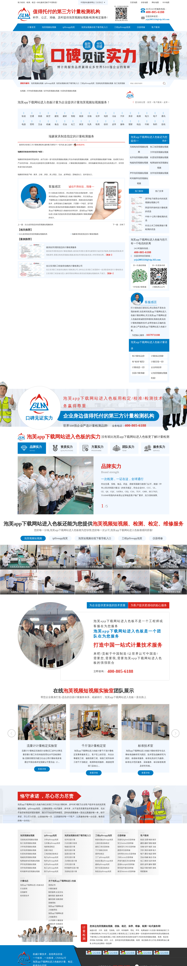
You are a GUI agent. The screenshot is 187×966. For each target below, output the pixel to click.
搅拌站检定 (99, 854)
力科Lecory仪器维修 (125, 857)
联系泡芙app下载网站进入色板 (117, 35)
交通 (146, 840)
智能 (150, 843)
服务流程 (51, 899)
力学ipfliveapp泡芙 (51, 840)
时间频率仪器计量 (72, 868)
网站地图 (155, 2)
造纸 (154, 868)
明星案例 (143, 871)
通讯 (146, 854)
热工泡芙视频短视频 (159, 147)
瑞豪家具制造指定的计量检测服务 (85, 234)
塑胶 (154, 864)
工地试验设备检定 (51, 854)
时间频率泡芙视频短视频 (139, 180)
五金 (142, 857)
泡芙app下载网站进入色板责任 (55, 915)
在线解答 (23, 892)
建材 (146, 843)
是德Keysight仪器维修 (126, 864)
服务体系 (59, 896)
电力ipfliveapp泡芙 (51, 857)
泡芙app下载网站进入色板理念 (55, 908)
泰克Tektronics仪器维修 (127, 871)
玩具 (150, 861)
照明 (154, 854)
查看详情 (20, 773)
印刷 (146, 868)
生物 (142, 847)
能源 (154, 843)
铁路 (150, 840)
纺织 (142, 864)
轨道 (142, 840)
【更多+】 (109, 255)
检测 (150, 850)
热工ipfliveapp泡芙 (51, 868)
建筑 (142, 843)
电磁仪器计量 (70, 847)
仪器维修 (141, 27)
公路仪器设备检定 (102, 843)
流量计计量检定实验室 (72, 745)
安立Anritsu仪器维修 (125, 843)
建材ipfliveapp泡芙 (102, 864)
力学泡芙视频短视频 (34, 91)
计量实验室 (52, 889)
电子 (142, 854)
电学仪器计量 (70, 850)
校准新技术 (24, 896)
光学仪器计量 (70, 857)
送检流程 (59, 899)
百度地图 (133, 2)
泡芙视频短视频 (49, 27)
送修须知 (51, 903)
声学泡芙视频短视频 (139, 173)
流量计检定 (48, 850)
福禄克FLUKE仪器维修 (127, 847)
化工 (142, 861)
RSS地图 (166, 2)
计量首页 (31, 27)
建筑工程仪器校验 (102, 847)
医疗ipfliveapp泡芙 (51, 871)
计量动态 (60, 35)
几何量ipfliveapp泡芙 (52, 843)
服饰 (150, 864)
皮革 (166, 102)
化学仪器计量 (70, 840)
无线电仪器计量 (71, 871)
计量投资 (59, 920)
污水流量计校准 (71, 843)
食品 (150, 857)
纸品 (142, 868)
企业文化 (59, 892)
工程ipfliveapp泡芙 (122, 27)
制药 (150, 868)
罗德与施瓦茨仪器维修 (126, 861)
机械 (146, 857)
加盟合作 (51, 924)
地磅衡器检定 (49, 847)
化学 (146, 847)
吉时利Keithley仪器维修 (127, 854)
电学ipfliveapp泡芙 (51, 861)
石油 (154, 857)
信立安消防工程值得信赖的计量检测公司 (64, 266)
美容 (146, 850)
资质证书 (51, 885)
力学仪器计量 (70, 864)
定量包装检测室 (20, 745)
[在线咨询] (79, 145)
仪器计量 (155, 930)
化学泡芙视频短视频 (51, 91)
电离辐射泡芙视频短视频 (159, 165)
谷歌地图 (144, 2)
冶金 (154, 847)
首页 (149, 102)
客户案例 (155, 27)
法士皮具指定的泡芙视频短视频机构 (39, 225)
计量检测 (78, 207)
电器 (150, 854)
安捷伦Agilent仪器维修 (126, 840)
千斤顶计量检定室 (124, 745)
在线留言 (59, 924)
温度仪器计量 (70, 854)
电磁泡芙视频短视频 (139, 163)
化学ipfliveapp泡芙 (51, 864)
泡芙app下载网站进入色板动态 (32, 885)
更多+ (164, 141)
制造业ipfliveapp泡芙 (103, 871)
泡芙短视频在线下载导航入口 (94, 27)
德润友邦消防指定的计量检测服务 (61, 247)
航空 (154, 840)
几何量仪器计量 (71, 861)
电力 (154, 850)
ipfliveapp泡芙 (69, 27)
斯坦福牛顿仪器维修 (125, 868)
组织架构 (51, 892)
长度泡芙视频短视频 (68, 91)
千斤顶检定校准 (101, 850)
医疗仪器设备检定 (102, 868)
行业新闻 (23, 889)
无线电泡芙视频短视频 (104, 83)
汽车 (142, 850)
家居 (146, 861)
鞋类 (154, 861)
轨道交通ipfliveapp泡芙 (104, 861)
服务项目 (51, 896)
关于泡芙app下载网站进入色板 (84, 35)
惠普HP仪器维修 (124, 850)
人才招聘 (51, 920)
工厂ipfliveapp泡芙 (102, 857)
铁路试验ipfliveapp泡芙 (104, 840)
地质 (150, 847)
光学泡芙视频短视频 (159, 173)
